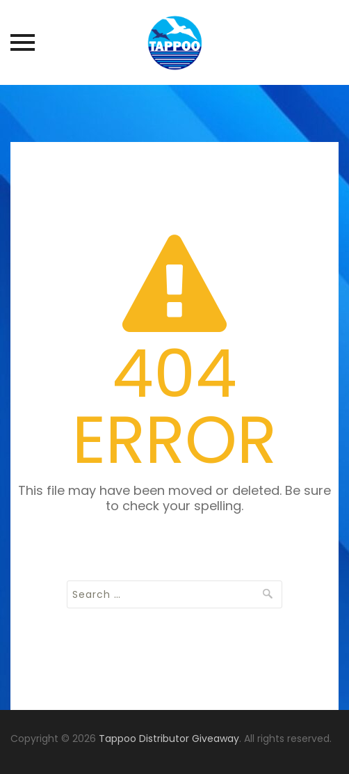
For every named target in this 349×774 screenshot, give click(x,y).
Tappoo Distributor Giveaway (169, 738)
